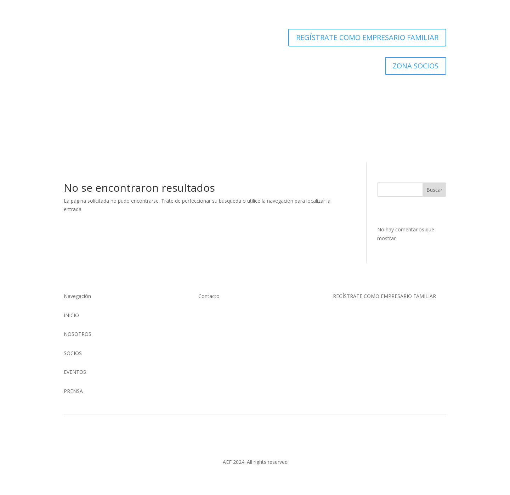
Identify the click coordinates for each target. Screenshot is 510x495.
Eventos (271, 98)
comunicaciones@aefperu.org (232, 323)
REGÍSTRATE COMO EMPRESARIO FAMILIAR (367, 37)
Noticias (298, 98)
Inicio (181, 128)
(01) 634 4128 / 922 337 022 (230, 315)
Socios (247, 98)
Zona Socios (321, 128)
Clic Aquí (355, 320)
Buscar (434, 189)
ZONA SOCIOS (415, 66)
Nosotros (214, 98)
